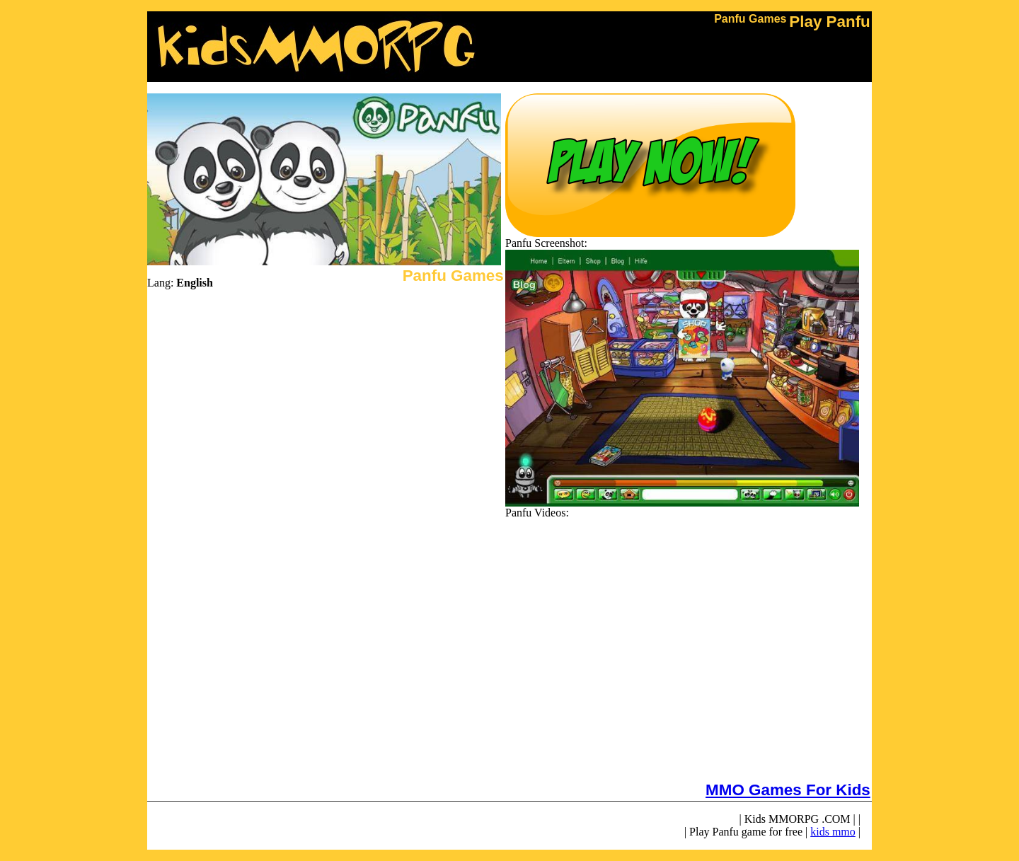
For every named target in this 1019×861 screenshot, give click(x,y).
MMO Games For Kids (788, 790)
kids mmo (833, 832)
